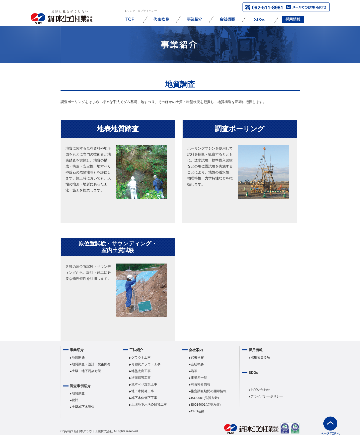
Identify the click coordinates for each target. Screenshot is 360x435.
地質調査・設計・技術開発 (91, 364)
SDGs (253, 373)
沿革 (194, 371)
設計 (75, 400)
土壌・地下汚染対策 (86, 371)
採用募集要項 (260, 357)
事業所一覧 (199, 378)
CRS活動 (197, 411)
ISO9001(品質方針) (205, 398)
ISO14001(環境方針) (205, 404)
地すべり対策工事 (144, 384)
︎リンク (131, 10)
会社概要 (197, 364)
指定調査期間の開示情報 (208, 391)
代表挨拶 (197, 357)
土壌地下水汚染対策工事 (149, 404)
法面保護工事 (141, 378)
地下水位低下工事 (144, 398)
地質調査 (78, 393)
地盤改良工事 (141, 371)
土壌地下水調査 (83, 407)
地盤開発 (78, 357)
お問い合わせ (260, 389)
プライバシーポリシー (267, 396)
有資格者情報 (200, 384)
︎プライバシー (149, 10)
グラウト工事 (141, 357)
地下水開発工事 (142, 391)
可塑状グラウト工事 (145, 364)
